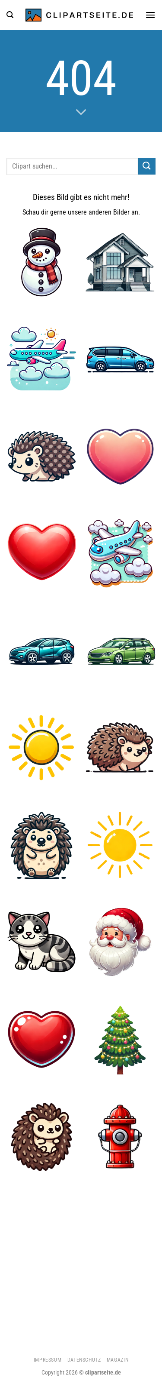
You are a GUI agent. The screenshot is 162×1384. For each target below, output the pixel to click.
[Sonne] (41, 748)
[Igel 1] (41, 1137)
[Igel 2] (41, 456)
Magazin (117, 1360)
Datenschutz (84, 1360)
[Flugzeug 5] (120, 554)
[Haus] (120, 262)
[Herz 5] (41, 1039)
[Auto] (41, 651)
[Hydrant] (120, 1137)
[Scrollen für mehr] (81, 112)
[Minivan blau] (120, 359)
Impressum (48, 1360)
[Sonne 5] (120, 845)
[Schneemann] (41, 262)
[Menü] (150, 14)
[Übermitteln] (147, 166)
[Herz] (41, 554)
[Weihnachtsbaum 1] (120, 1039)
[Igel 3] (41, 845)
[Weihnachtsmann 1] (120, 942)
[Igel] (120, 748)
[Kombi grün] (120, 651)
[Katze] (41, 942)
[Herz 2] (120, 456)
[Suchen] (9, 14)
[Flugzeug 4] (41, 359)
